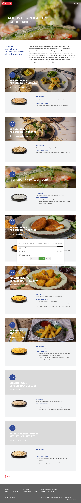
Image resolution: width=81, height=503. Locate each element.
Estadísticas (24, 251)
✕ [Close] (63, 240)
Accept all (42, 258)
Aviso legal (43, 497)
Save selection (34, 258)
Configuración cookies (70, 499)
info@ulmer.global (30, 491)
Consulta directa (47, 491)
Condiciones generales (69, 497)
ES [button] (77, 3)
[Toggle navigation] (71, 3)
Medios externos (26, 255)
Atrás (8, 476)
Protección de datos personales (55, 497)
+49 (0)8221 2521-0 (12, 491)
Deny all (48, 258)
